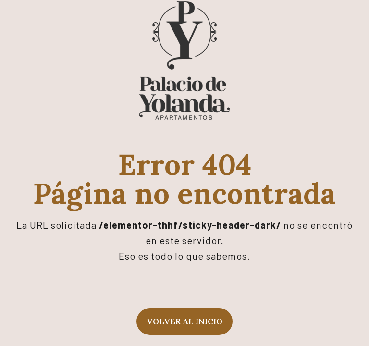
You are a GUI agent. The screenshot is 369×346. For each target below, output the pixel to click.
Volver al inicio (184, 321)
